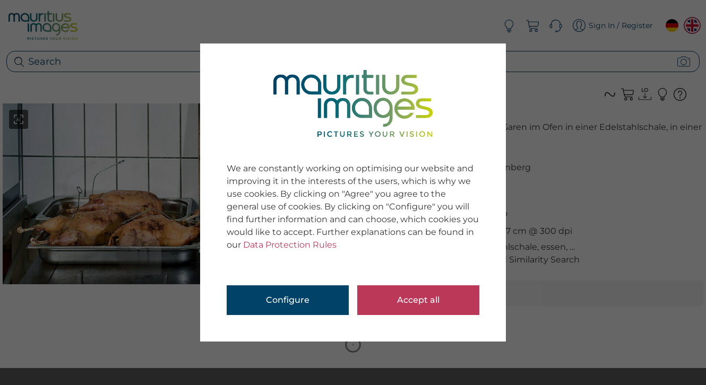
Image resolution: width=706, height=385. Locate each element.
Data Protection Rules (290, 245)
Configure (287, 300)
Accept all (418, 300)
